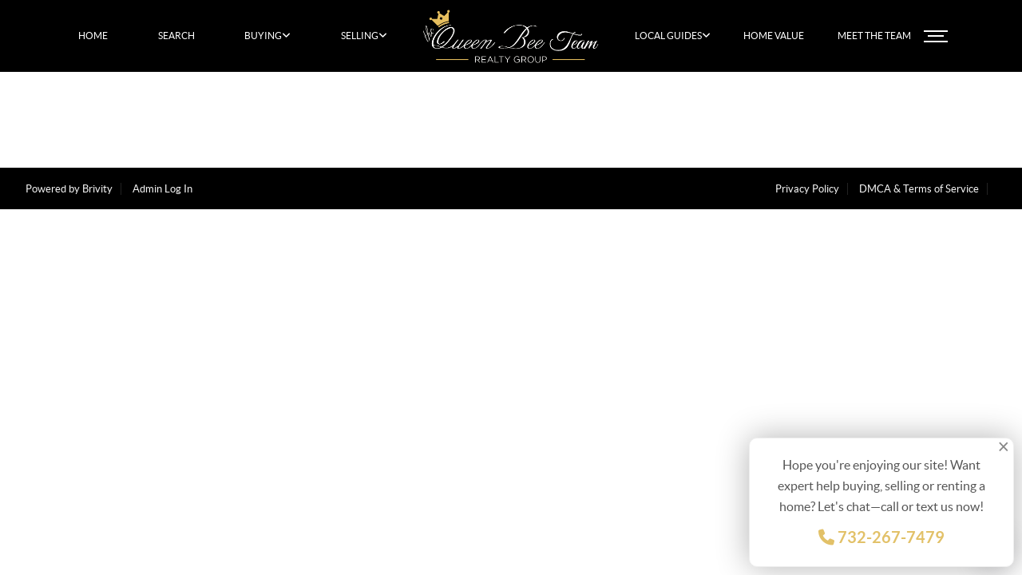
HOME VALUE (773, 36)
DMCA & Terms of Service (919, 189)
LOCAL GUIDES (673, 36)
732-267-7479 (881, 537)
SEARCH (176, 36)
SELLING (364, 36)
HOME (93, 36)
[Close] (1005, 447)
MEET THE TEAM (874, 36)
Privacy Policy (807, 189)
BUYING (267, 36)
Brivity (97, 189)
